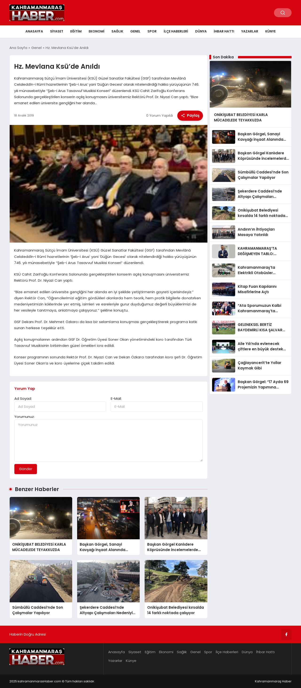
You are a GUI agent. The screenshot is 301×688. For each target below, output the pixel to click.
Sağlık (117, 31)
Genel (135, 31)
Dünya (201, 31)
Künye (270, 31)
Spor (152, 31)
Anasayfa (34, 31)
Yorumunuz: (24, 416)
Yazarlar (249, 31)
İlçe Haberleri (176, 31)
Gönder (25, 468)
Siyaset (56, 31)
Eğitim (76, 31)
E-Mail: (116, 398)
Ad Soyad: (23, 398)
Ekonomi (96, 31)
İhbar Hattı (224, 31)
